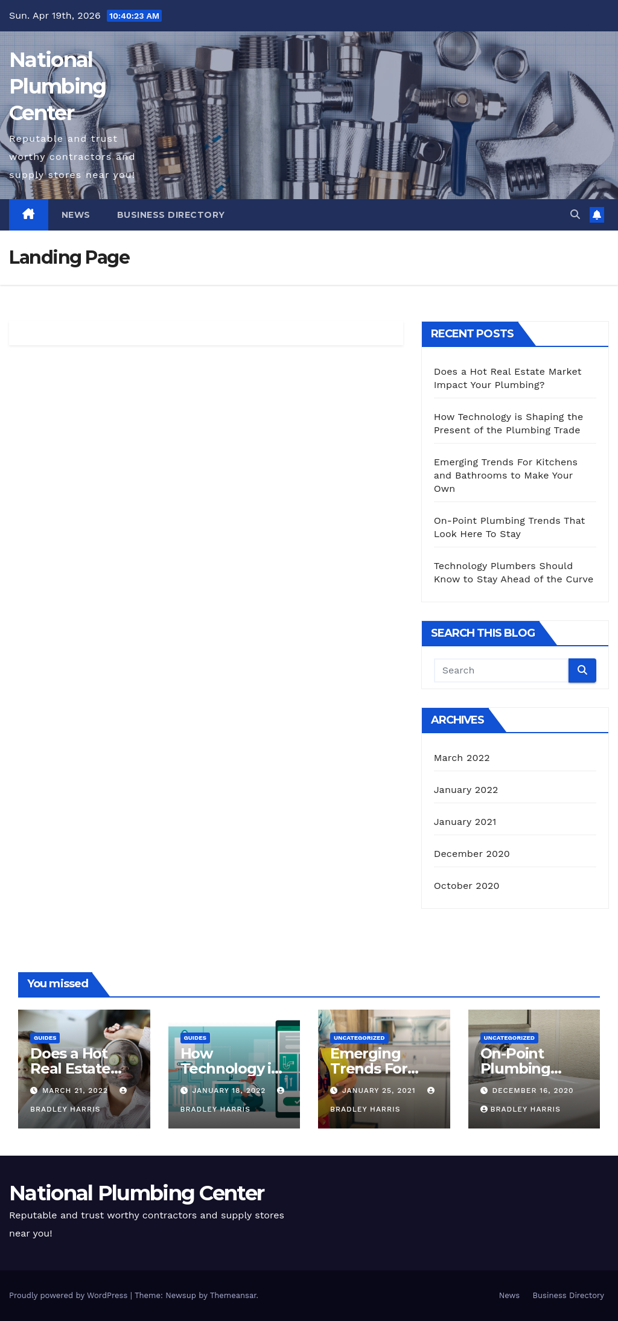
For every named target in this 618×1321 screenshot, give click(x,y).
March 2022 (462, 757)
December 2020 (472, 853)
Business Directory (171, 214)
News (76, 214)
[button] (575, 214)
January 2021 (465, 821)
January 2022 (466, 789)
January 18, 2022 (230, 1090)
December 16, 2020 (532, 1090)
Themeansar (233, 1295)
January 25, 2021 (380, 1090)
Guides (45, 1037)
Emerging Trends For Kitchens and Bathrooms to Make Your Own (506, 475)
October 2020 (467, 885)
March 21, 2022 (76, 1090)
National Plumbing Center (57, 86)
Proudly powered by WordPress (69, 1295)
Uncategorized (359, 1037)
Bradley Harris (520, 1109)
